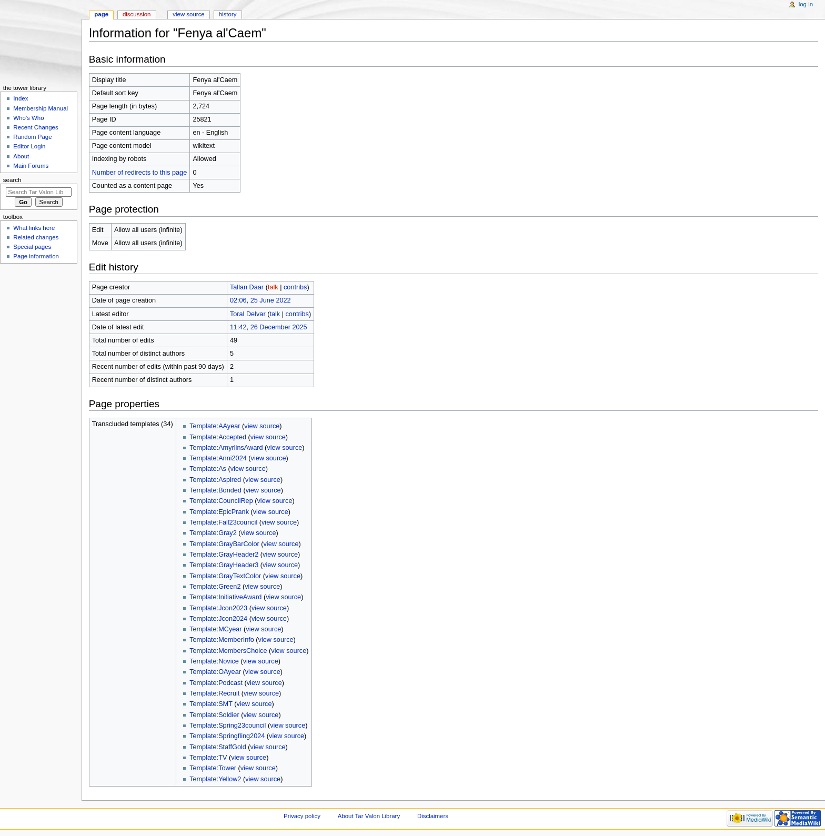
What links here (34, 228)
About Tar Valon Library (369, 816)
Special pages (32, 247)
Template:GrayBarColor (224, 544)
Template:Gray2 (213, 533)
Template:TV (208, 757)
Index (20, 98)
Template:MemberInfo (221, 639)
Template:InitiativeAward (225, 597)
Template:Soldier (214, 715)
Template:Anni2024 (218, 458)
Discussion (136, 14)
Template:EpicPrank (219, 512)
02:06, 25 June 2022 (260, 300)
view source (261, 426)
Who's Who (28, 118)
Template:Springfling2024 (227, 736)
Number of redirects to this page (139, 172)
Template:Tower (212, 768)
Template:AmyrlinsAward (226, 447)
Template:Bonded (215, 490)
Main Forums (30, 166)
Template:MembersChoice (228, 650)
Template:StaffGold (217, 747)
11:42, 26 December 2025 (268, 327)
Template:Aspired (215, 480)
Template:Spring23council (227, 725)
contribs (295, 287)
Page (101, 14)
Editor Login (29, 146)
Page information (36, 256)
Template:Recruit (214, 693)
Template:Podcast (216, 683)
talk (273, 287)
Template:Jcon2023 (218, 608)
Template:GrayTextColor (225, 576)
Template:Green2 (214, 586)
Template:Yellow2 (215, 779)
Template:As (207, 468)
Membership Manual (40, 108)
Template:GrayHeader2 (223, 554)
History (228, 14)
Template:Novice (214, 661)
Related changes (35, 237)
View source (188, 14)
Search (12, 180)
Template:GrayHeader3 (223, 565)
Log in (806, 4)
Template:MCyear (215, 629)
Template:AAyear (214, 426)
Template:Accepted (217, 437)
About (21, 156)
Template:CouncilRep (221, 501)
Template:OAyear (215, 672)
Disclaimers (432, 816)
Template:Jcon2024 (218, 618)
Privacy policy (302, 816)
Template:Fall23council (223, 522)
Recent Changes (35, 127)
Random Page (32, 137)
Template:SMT (211, 704)
